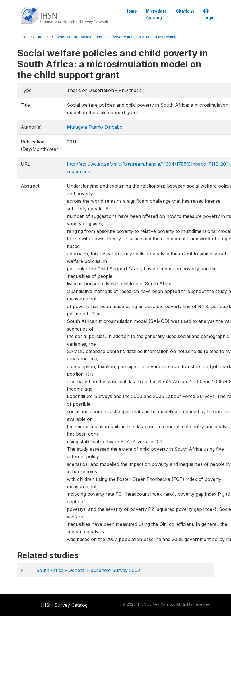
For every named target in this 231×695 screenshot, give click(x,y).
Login (208, 14)
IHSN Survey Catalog (64, 605)
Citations (185, 11)
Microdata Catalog (156, 14)
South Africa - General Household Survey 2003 (88, 570)
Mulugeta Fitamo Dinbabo (95, 127)
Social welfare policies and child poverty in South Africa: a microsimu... (116, 37)
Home (131, 11)
